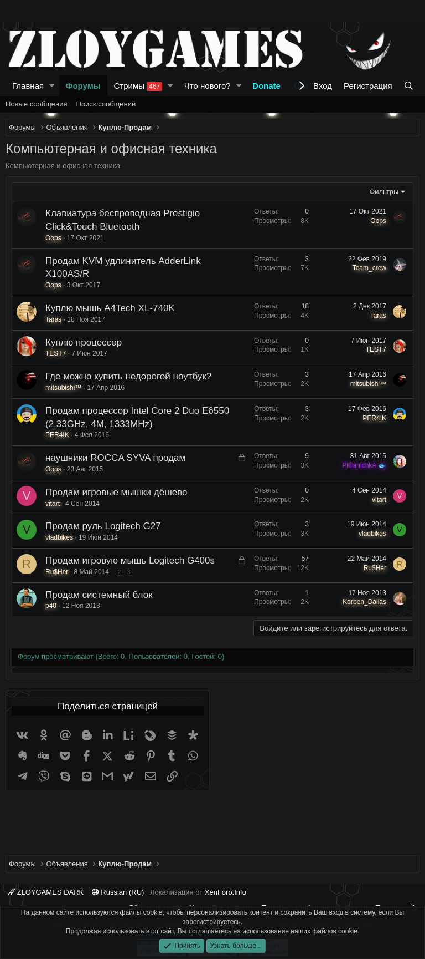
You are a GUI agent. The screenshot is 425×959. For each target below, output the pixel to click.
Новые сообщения (37, 104)
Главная (28, 85)
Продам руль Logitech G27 (103, 526)
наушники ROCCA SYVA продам (115, 458)
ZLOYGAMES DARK (46, 892)
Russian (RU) (118, 892)
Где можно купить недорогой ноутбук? (128, 376)
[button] (52, 85)
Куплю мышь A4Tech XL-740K (110, 308)
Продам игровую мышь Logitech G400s (130, 560)
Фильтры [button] (383, 191)
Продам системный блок (99, 595)
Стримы (138, 86)
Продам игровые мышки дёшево (116, 492)
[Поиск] (408, 85)
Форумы (83, 85)
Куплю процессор (83, 342)
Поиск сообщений (106, 104)
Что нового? (207, 85)
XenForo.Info (225, 892)
